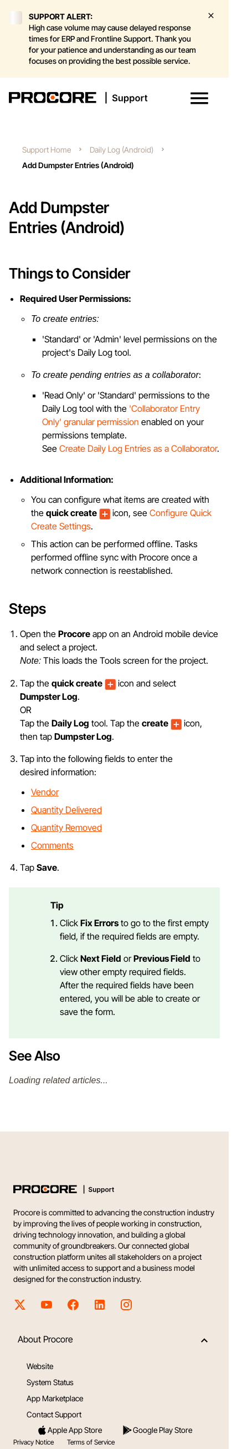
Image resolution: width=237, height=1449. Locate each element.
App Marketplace (55, 1398)
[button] (199, 98)
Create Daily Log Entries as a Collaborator (138, 448)
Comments (52, 845)
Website (40, 1366)
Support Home (46, 149)
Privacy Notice (33, 1442)
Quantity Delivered (66, 809)
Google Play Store (157, 1430)
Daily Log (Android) (121, 149)
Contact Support (54, 1414)
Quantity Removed (66, 827)
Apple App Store (69, 1430)
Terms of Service (91, 1442)
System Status (50, 1382)
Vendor (45, 791)
